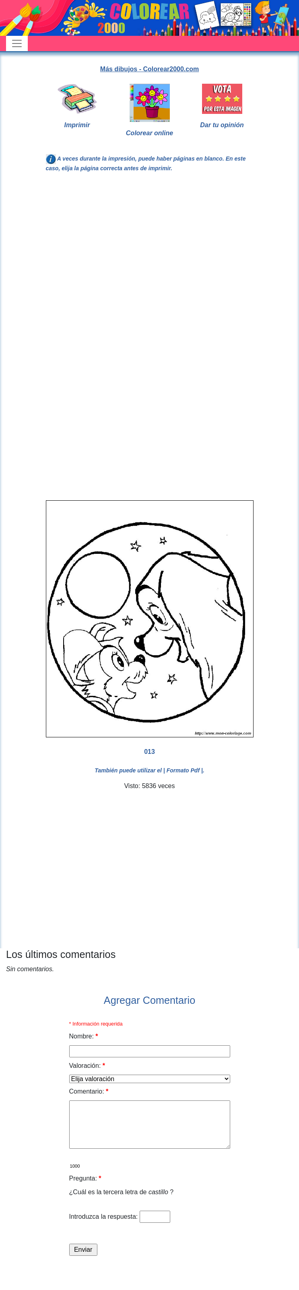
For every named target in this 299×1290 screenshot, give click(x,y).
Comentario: (89, 1091)
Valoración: (87, 1065)
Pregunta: (85, 1178)
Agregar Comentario (149, 1000)
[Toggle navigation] (17, 43)
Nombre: (83, 1036)
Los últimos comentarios (60, 954)
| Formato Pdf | (183, 770)
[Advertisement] (116, 264)
